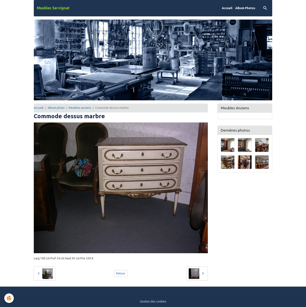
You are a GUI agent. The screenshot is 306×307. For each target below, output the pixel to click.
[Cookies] (9, 298)
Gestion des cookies (153, 301)
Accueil (227, 8)
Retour (120, 273)
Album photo (56, 107)
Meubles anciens (80, 107)
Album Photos (245, 8)
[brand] (53, 8)
